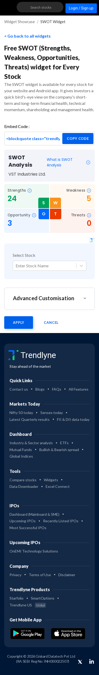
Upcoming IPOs (23, 521)
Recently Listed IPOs (60, 521)
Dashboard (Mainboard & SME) (34, 514)
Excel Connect (58, 486)
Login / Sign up (81, 8)
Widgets (51, 480)
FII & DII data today (73, 419)
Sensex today (51, 412)
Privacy (15, 574)
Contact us (19, 389)
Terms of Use (40, 574)
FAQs (56, 389)
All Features (78, 389)
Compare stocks (23, 480)
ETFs (64, 443)
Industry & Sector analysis (31, 443)
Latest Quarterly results (30, 419)
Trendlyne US (28, 605)
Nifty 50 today (21, 412)
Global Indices (21, 456)
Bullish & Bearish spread (59, 449)
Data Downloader (24, 486)
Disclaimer (66, 574)
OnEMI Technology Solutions (34, 551)
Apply (18, 322)
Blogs (40, 389)
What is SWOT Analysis (69, 162)
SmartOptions (42, 598)
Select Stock (24, 255)
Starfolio (16, 598)
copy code (78, 138)
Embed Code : (17, 126)
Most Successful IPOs (28, 527)
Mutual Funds (21, 449)
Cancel (51, 322)
